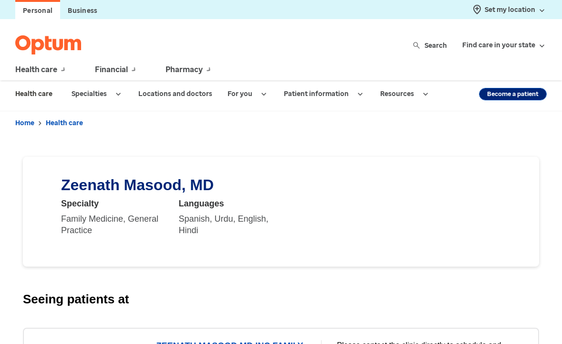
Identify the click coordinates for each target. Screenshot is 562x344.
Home (24, 123)
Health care (64, 123)
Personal (37, 11)
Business (82, 11)
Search (430, 45)
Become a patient (513, 93)
